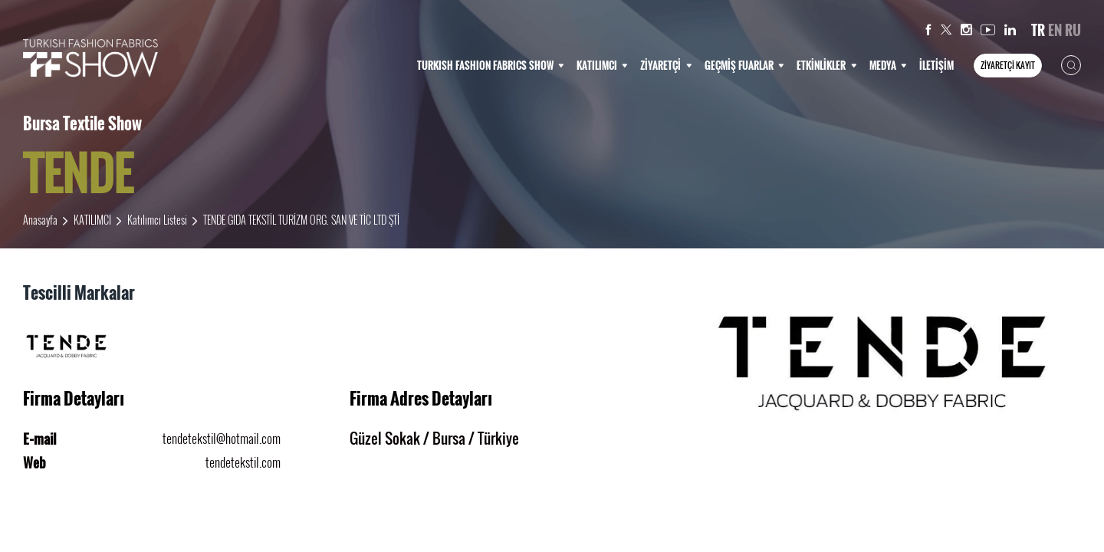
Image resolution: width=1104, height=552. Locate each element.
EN (1055, 30)
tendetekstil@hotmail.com (222, 438)
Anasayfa (40, 220)
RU (1073, 30)
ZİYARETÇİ (666, 65)
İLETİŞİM (936, 65)
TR (1038, 30)
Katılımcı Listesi (157, 220)
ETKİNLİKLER (826, 65)
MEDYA (888, 65)
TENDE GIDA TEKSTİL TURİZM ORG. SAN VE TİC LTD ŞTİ (301, 220)
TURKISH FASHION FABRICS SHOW (490, 65)
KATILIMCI (602, 65)
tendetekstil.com (243, 462)
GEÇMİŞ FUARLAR (744, 65)
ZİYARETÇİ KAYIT (1008, 65)
